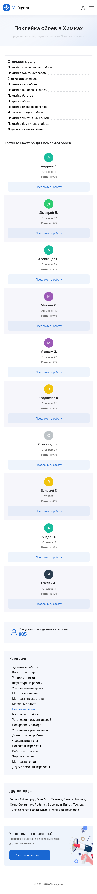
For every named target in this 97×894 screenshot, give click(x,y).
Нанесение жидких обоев (25, 112)
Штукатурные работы (27, 683)
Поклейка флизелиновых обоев (30, 67)
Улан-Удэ (57, 810)
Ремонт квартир (23, 672)
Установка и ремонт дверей (31, 719)
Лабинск (41, 804)
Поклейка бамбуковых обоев (28, 123)
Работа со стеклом (25, 751)
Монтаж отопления (25, 693)
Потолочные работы (26, 746)
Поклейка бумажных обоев (27, 73)
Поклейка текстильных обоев (28, 118)
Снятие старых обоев (22, 78)
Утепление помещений (27, 688)
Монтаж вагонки (24, 761)
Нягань (80, 799)
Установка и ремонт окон (30, 730)
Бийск (67, 804)
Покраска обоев (19, 101)
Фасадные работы (25, 740)
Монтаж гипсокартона (28, 698)
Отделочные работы (23, 667)
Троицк (78, 804)
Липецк (69, 799)
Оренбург (43, 799)
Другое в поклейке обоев (25, 129)
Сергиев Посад (28, 810)
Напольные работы (25, 714)
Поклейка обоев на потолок (27, 107)
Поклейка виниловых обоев (27, 90)
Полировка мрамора (26, 725)
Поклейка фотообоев (22, 84)
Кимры (45, 810)
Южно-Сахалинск (21, 804)
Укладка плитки (23, 677)
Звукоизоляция (23, 756)
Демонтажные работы (28, 735)
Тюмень (56, 799)
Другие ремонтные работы (31, 767)
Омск (13, 810)
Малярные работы (25, 704)
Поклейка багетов (20, 95)
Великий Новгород (22, 799)
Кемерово (72, 810)
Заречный (55, 804)
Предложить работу (49, 187)
